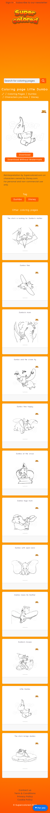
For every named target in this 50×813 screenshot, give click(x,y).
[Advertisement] (25, 51)
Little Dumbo (25, 689)
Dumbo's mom (25, 312)
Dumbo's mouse (25, 642)
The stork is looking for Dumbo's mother (25, 218)
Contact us (25, 790)
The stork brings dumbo (25, 736)
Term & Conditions (24, 793)
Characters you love (16, 97)
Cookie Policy (25, 799)
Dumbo (32, 93)
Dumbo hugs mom (25, 501)
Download (25, 154)
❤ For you (40, 808)
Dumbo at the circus (25, 454)
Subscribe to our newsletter (31, 2)
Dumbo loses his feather (25, 595)
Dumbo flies (25, 265)
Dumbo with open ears (25, 548)
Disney (35, 97)
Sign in (9, 2)
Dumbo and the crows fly (25, 359)
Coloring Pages (16, 93)
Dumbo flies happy (25, 407)
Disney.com (32, 178)
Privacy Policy (25, 796)
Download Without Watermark (25, 159)
